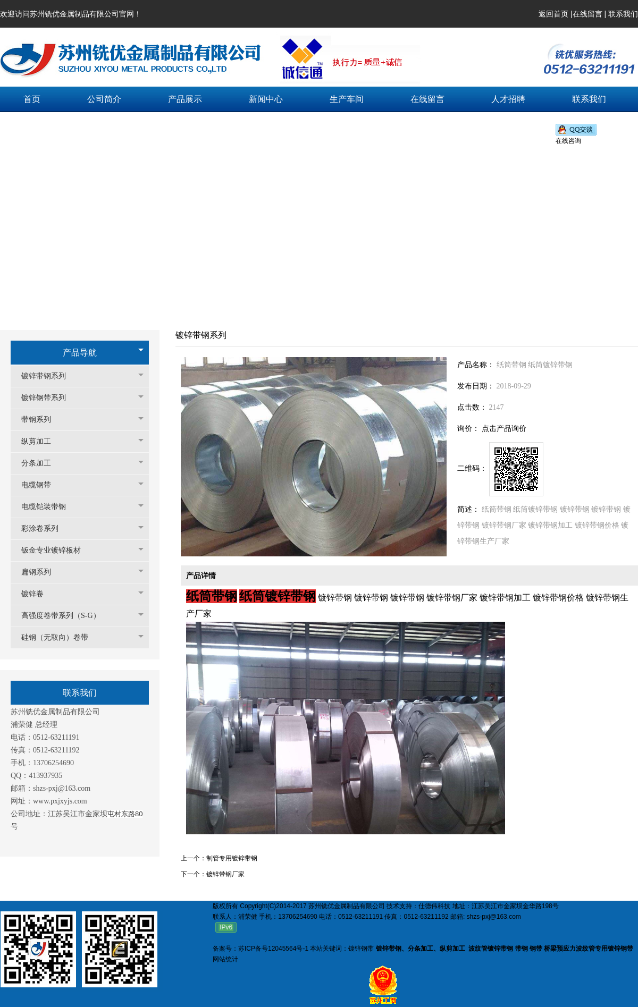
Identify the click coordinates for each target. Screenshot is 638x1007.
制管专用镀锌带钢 (231, 858)
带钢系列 (41, 420)
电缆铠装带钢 (49, 507)
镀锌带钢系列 (49, 376)
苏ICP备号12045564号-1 (273, 948)
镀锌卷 (37, 594)
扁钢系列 (41, 572)
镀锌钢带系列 (49, 398)
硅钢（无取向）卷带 (60, 637)
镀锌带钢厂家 (225, 874)
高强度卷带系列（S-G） (66, 616)
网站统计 (225, 959)
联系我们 (623, 14)
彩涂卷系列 (45, 528)
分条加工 (41, 463)
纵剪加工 (41, 441)
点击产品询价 (504, 429)
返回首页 (553, 14)
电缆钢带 (41, 485)
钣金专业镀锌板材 (56, 550)
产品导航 (80, 352)
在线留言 (587, 14)
